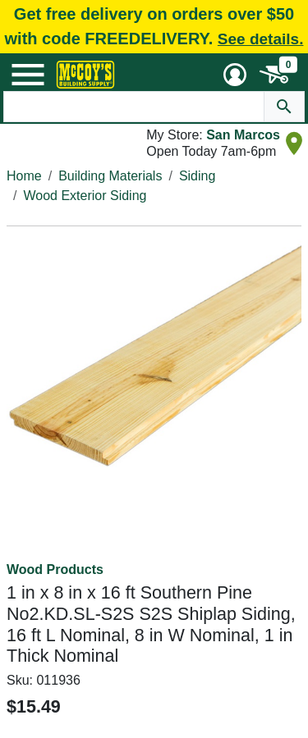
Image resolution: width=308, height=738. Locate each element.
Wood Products (55, 569)
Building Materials (110, 176)
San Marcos (243, 135)
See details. (261, 39)
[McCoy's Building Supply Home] (85, 74)
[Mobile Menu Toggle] (28, 74)
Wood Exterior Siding (84, 196)
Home (24, 176)
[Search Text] (134, 106)
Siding (197, 176)
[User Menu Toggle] (234, 74)
